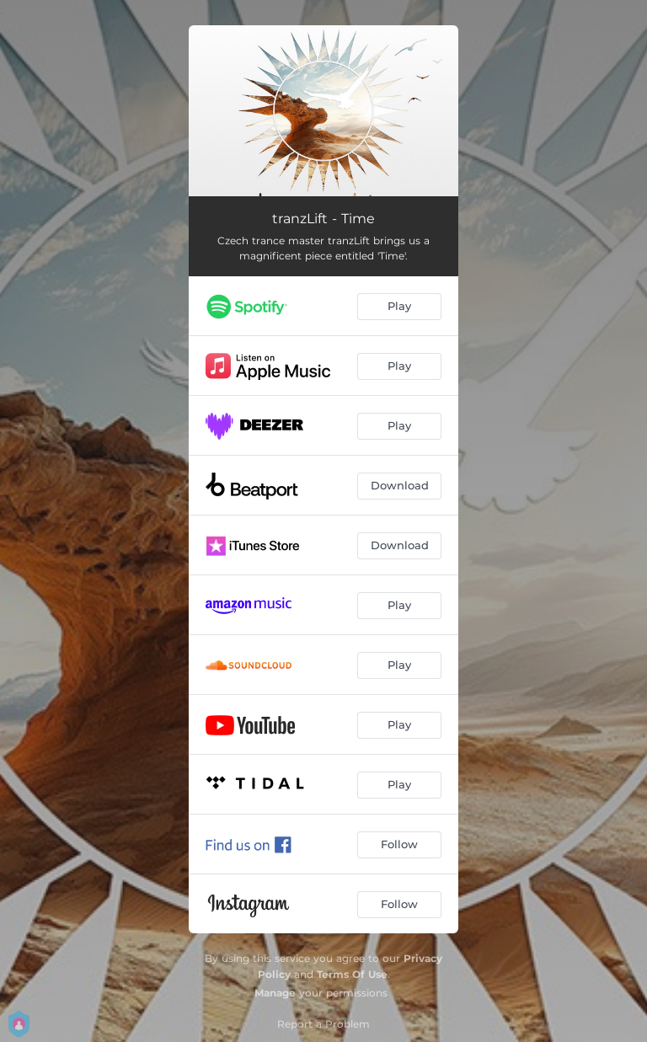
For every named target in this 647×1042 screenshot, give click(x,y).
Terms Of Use (352, 974)
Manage (275, 992)
